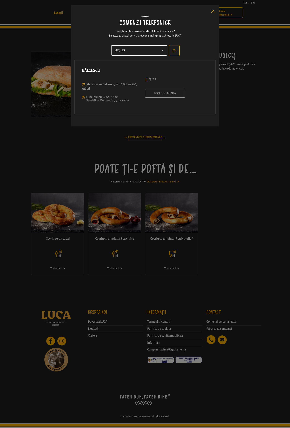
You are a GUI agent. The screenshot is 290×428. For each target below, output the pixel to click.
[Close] (213, 11)
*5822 (152, 79)
